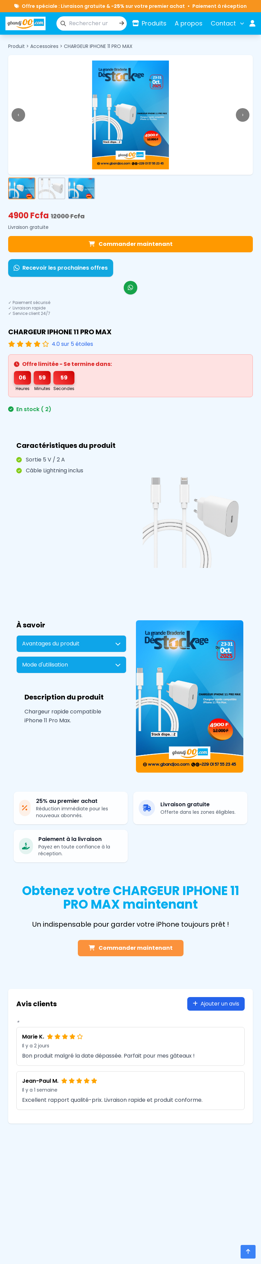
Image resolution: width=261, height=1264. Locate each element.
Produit (16, 46)
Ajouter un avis (216, 1004)
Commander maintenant (131, 244)
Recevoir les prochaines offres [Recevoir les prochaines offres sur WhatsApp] (61, 268)
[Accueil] (25, 23)
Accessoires (44, 46)
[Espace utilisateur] (252, 23)
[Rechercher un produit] (91, 23)
